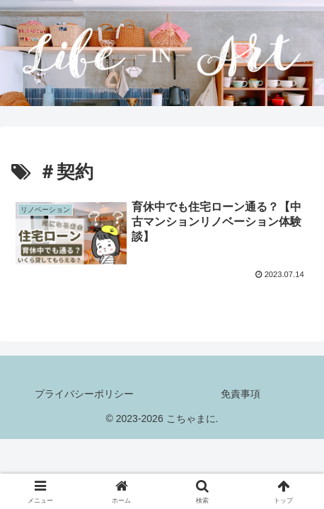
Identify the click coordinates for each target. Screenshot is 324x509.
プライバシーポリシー (84, 393)
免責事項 (240, 393)
